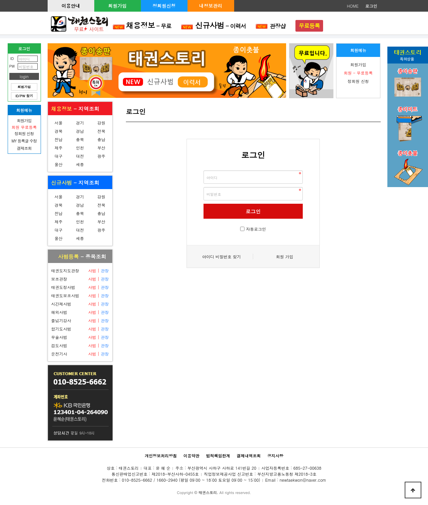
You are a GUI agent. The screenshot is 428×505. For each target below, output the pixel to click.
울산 (59, 164)
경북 (59, 131)
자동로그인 (256, 229)
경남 (80, 131)
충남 (101, 139)
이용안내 (71, 5)
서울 (59, 123)
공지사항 (275, 455)
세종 (80, 164)
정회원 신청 (358, 81)
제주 (59, 147)
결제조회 (24, 148)
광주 (101, 156)
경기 (80, 123)
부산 (101, 147)
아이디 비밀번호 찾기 (221, 256)
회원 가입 (284, 256)
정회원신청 (164, 5)
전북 (101, 131)
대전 (80, 156)
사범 (92, 270)
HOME (353, 6)
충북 (80, 139)
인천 (80, 147)
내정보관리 (210, 5)
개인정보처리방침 (161, 455)
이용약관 (191, 455)
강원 (101, 123)
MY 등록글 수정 (24, 140)
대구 (59, 156)
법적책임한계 (218, 455)
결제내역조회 (249, 455)
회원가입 (117, 5)
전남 (59, 139)
